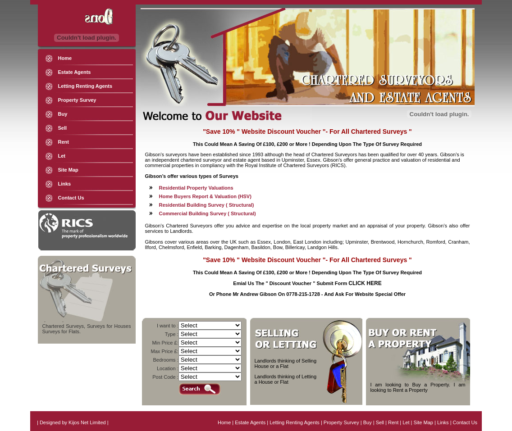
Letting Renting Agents (85, 86)
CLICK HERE (364, 283)
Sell (62, 128)
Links (64, 183)
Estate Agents (74, 72)
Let (62, 156)
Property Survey (77, 100)
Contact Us (71, 197)
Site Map (68, 169)
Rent (63, 142)
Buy (63, 114)
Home (65, 58)
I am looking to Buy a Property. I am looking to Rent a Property (418, 387)
